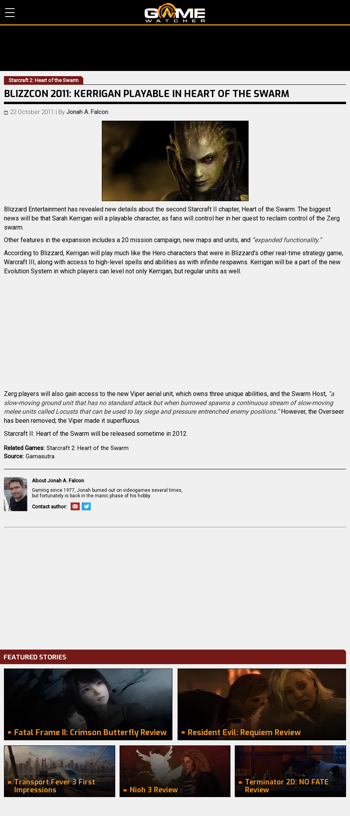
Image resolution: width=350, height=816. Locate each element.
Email (75, 506)
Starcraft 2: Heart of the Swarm (88, 448)
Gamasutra (40, 456)
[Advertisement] (175, 586)
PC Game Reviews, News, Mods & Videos (175, 12)
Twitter (86, 506)
